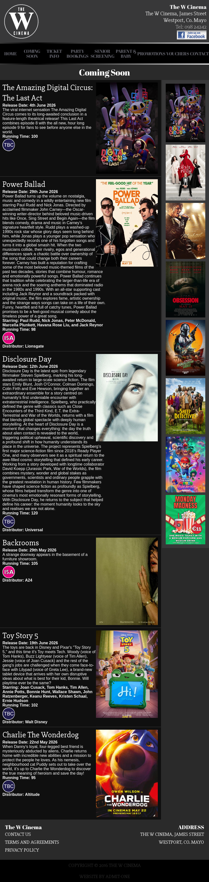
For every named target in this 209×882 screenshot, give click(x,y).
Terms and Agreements (32, 842)
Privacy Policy (22, 850)
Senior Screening (103, 53)
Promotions (151, 54)
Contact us (18, 834)
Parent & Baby (126, 53)
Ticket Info (54, 53)
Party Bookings (78, 53)
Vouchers (177, 54)
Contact (199, 54)
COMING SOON (32, 53)
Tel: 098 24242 (191, 27)
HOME (10, 54)
